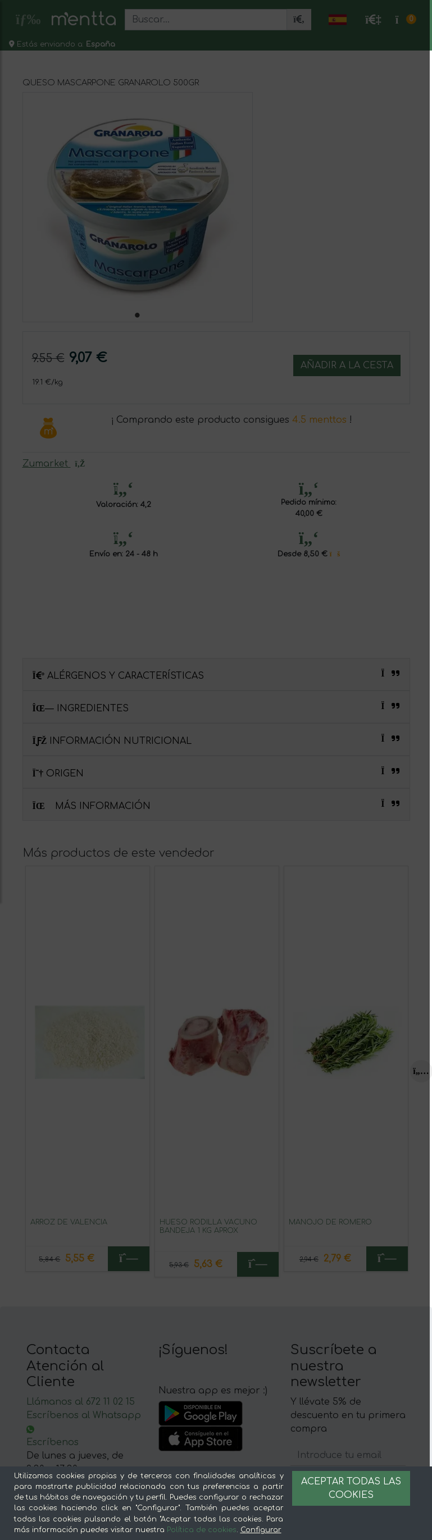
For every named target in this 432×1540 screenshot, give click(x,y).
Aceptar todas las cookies (351, 1488)
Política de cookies (202, 1530)
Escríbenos (52, 1442)
